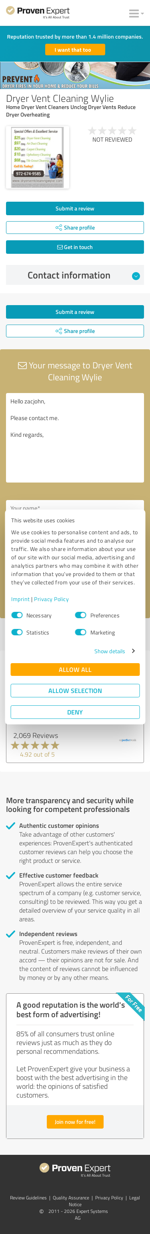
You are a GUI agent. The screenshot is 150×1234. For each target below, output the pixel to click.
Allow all (75, 669)
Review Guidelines (28, 1197)
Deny (75, 711)
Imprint (20, 599)
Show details (109, 651)
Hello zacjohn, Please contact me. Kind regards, (75, 438)
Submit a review (75, 208)
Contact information (84, 275)
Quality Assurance (71, 1197)
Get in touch (75, 247)
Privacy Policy (51, 599)
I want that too (73, 49)
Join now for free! (75, 1121)
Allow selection (75, 690)
